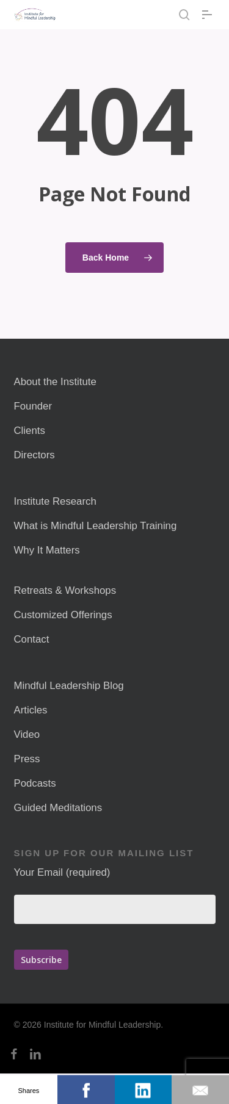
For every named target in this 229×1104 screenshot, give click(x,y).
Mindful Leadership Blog (69, 685)
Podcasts (35, 783)
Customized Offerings (63, 615)
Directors (34, 455)
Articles (31, 710)
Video (27, 734)
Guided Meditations (58, 808)
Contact (31, 639)
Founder (33, 406)
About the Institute (55, 382)
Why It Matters (47, 550)
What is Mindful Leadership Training (95, 526)
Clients (29, 430)
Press (27, 759)
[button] (209, 15)
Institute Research (55, 501)
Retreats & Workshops (65, 590)
